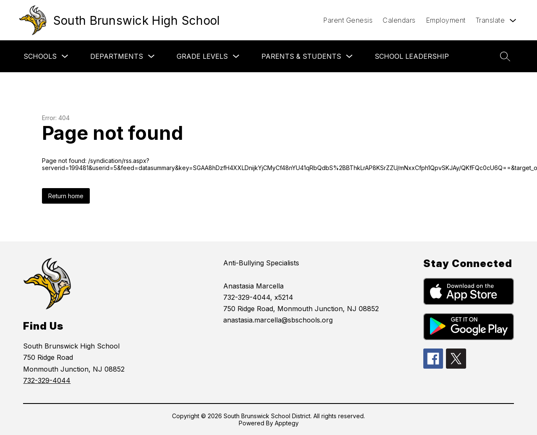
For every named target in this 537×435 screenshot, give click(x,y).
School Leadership (412, 56)
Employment (446, 20)
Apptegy (287, 423)
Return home (65, 195)
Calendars (399, 20)
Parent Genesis (348, 20)
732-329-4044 (46, 380)
